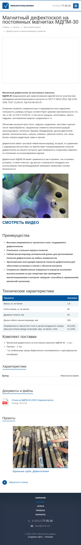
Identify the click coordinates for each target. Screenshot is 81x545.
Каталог (40, 502)
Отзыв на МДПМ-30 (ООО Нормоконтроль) (32, 400)
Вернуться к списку (15, 482)
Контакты (41, 515)
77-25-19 (61, 5)
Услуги (40, 506)
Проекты (40, 510)
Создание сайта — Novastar (40, 537)
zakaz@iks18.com (42, 526)
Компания (40, 498)
